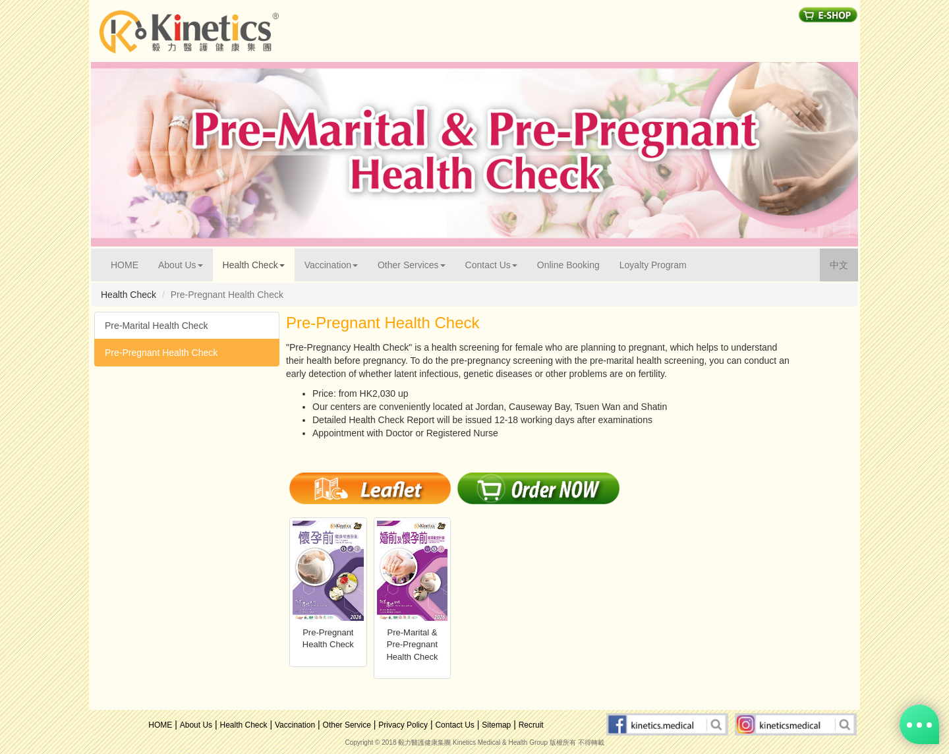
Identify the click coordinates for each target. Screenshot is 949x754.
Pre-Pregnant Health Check (161, 352)
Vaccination (295, 725)
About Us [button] (180, 265)
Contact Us (454, 725)
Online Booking (568, 265)
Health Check (244, 725)
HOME (129, 264)
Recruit (531, 725)
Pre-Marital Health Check (156, 325)
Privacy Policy (403, 725)
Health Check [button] (254, 265)
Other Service (347, 725)
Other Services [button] (412, 265)
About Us (196, 725)
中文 (844, 264)
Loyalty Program (653, 265)
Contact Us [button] (491, 265)
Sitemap (496, 725)
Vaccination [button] (331, 265)
